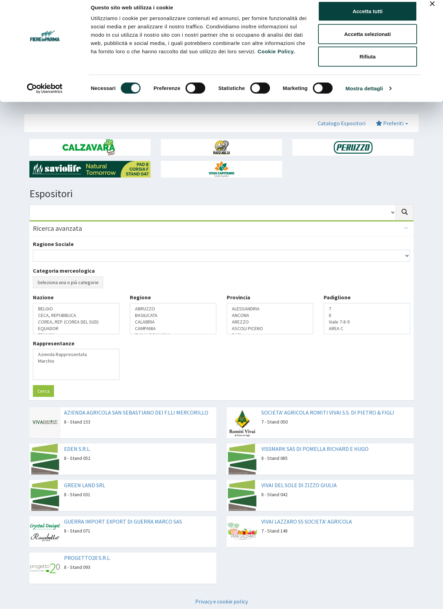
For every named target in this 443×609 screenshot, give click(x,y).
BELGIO (76, 309)
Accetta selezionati (367, 41)
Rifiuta (368, 63)
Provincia (238, 297)
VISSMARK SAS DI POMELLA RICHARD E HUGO (315, 448)
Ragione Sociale (53, 243)
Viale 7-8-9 (367, 322)
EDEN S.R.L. (77, 448)
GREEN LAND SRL (84, 485)
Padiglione (337, 297)
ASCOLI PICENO (270, 328)
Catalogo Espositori (341, 123)
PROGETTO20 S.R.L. (87, 557)
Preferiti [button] (392, 123)
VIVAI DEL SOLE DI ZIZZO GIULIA (299, 485)
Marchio (76, 361)
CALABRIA (173, 322)
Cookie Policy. (276, 58)
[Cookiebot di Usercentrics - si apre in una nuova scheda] (45, 95)
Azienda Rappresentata (76, 354)
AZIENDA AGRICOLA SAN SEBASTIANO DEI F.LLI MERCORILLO (136, 412)
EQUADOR (76, 328)
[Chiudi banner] (432, 10)
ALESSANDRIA (270, 309)
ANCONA (270, 315)
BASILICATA (173, 315)
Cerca (43, 391)
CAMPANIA (173, 328)
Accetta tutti (368, 18)
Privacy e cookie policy (221, 601)
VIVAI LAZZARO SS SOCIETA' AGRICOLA (306, 521)
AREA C (367, 328)
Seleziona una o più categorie (68, 282)
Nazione (43, 297)
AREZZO (270, 322)
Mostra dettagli (364, 95)
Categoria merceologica (64, 270)
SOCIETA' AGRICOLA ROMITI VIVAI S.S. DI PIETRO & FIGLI (327, 412)
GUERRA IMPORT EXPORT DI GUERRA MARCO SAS (123, 521)
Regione (140, 297)
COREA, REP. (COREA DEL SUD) (76, 322)
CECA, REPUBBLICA (76, 315)
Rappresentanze (53, 343)
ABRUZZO (173, 309)
